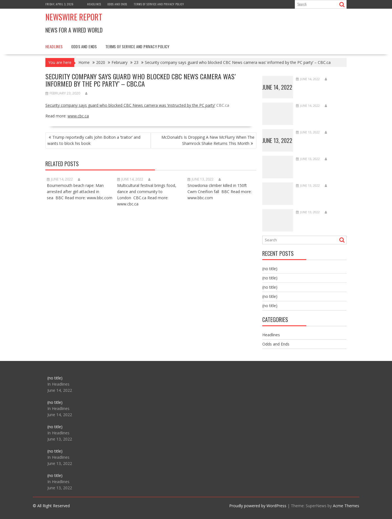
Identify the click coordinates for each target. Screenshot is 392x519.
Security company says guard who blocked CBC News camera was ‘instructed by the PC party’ (130, 105)
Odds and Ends (117, 4)
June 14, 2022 (277, 87)
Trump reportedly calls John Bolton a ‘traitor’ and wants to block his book (93, 140)
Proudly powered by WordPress (257, 505)
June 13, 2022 (277, 140)
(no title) (269, 268)
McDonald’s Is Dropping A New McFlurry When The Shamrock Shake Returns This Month (207, 140)
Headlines (94, 4)
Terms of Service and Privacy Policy (159, 4)
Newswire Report (73, 17)
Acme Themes (346, 505)
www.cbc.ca (78, 116)
